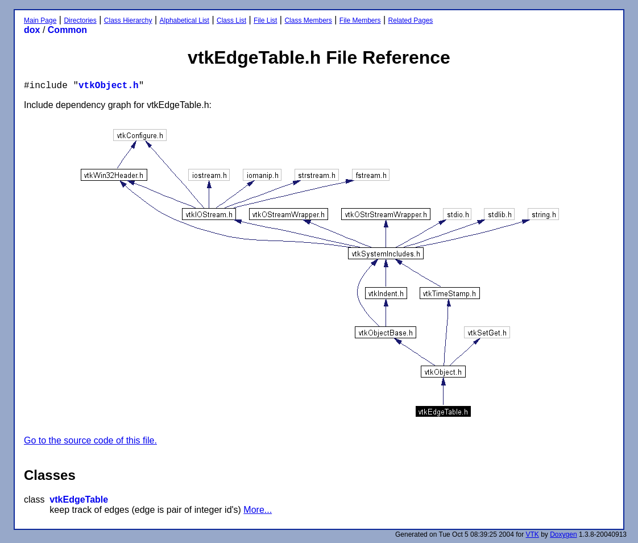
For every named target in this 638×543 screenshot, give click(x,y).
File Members (360, 20)
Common (67, 30)
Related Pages (410, 20)
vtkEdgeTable (78, 499)
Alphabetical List (184, 20)
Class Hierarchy (128, 20)
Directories (80, 20)
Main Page (40, 20)
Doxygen (563, 534)
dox (32, 30)
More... (257, 510)
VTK (532, 534)
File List (265, 20)
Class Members (308, 20)
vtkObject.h (108, 86)
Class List (231, 20)
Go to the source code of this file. (90, 440)
